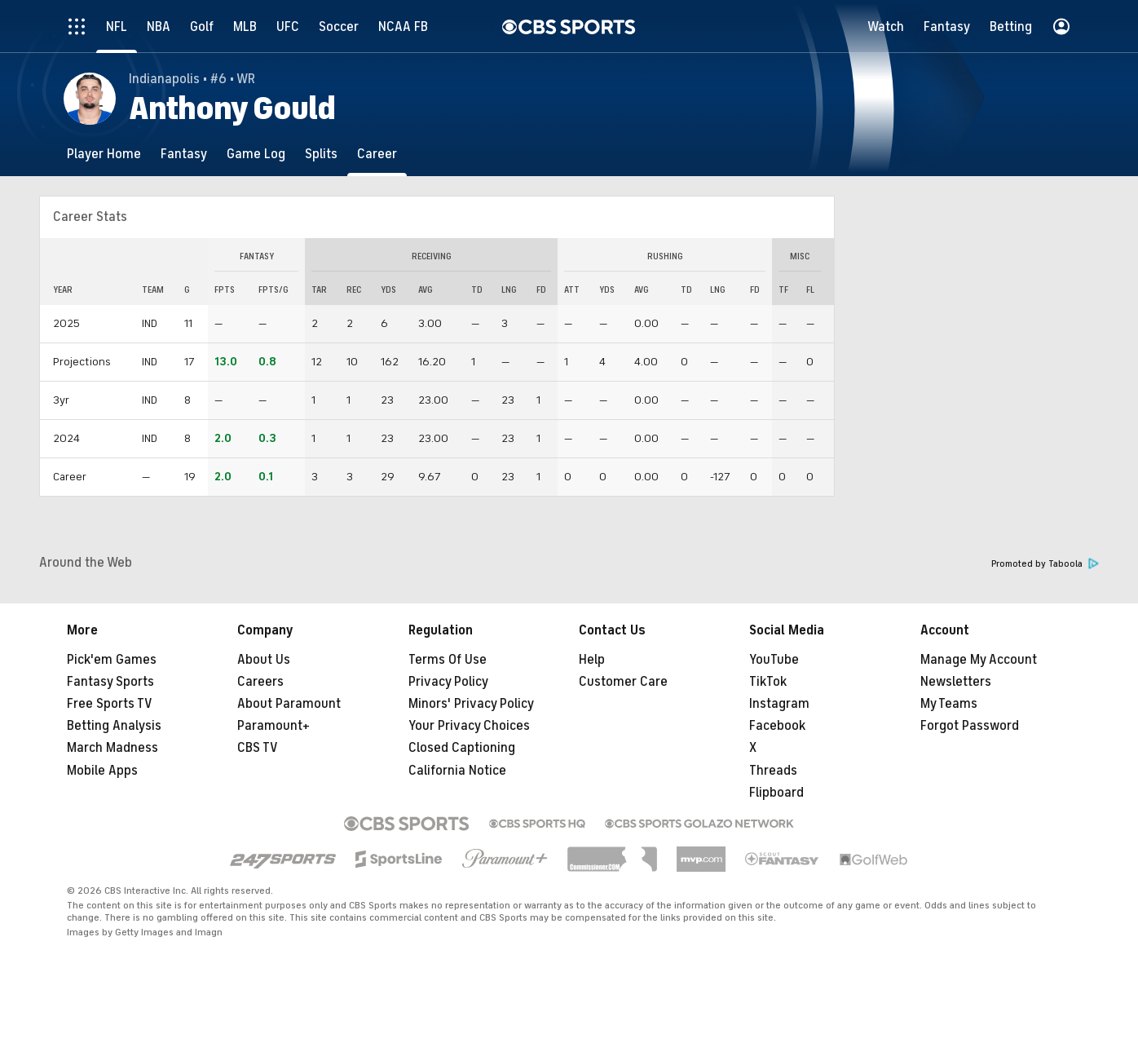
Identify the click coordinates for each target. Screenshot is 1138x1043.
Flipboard (776, 792)
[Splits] (321, 153)
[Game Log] (256, 153)
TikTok (768, 682)
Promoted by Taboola (1045, 564)
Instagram (779, 704)
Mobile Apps (102, 770)
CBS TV (257, 748)
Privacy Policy (448, 682)
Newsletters (955, 682)
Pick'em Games (112, 660)
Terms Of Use (447, 660)
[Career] (377, 153)
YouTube (774, 660)
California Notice (457, 770)
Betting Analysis (114, 726)
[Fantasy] (184, 153)
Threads (773, 770)
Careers (260, 682)
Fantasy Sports (110, 682)
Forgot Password (969, 726)
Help (592, 660)
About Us (263, 660)
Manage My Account (978, 660)
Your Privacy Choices (469, 726)
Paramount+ (273, 726)
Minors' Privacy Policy (471, 704)
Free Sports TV (109, 704)
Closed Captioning (461, 748)
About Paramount (289, 704)
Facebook (777, 726)
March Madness (112, 748)
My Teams (948, 704)
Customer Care (623, 682)
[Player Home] (104, 153)
